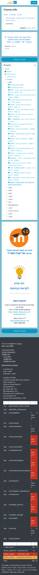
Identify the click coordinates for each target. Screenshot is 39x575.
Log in (34, 2)
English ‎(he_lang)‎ (9, 361)
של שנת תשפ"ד (16, 253)
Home (7, 69)
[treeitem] (19, 69)
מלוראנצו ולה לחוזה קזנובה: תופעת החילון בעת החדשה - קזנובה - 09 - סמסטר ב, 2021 (19, 39)
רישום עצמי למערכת (8, 352)
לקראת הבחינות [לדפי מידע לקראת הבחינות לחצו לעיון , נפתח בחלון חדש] (19, 288)
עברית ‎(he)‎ (7, 357)
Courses (9, 79)
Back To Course (20, 59)
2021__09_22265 (7, 346)
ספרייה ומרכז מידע (8, 350)
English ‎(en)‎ (6, 354)
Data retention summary (10, 365)
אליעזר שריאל (31, 28)
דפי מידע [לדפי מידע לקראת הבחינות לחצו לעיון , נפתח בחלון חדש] (19, 283)
